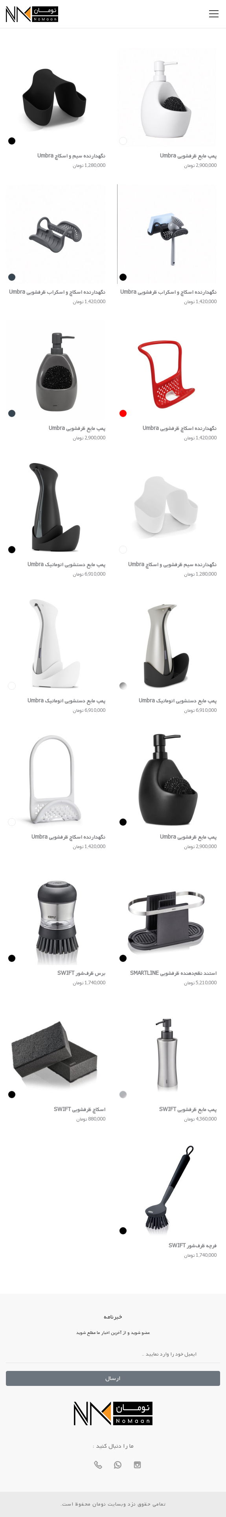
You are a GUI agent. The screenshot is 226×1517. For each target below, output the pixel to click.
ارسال (113, 1378)
